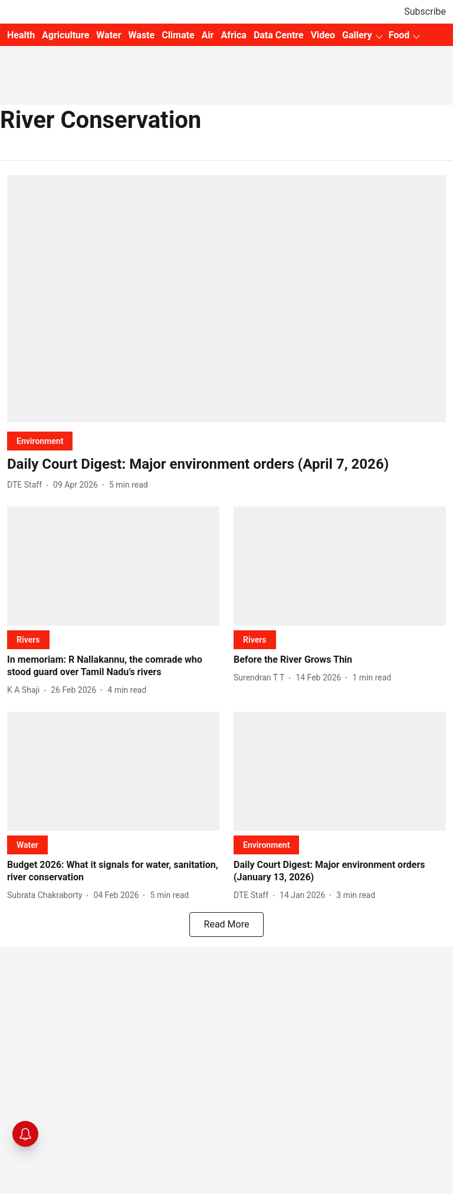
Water (108, 35)
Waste (142, 35)
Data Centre (279, 35)
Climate (178, 35)
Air (208, 35)
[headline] (226, 464)
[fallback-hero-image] (226, 298)
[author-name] (27, 485)
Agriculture (65, 35)
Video (323, 35)
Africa (233, 35)
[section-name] (40, 440)
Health (21, 35)
